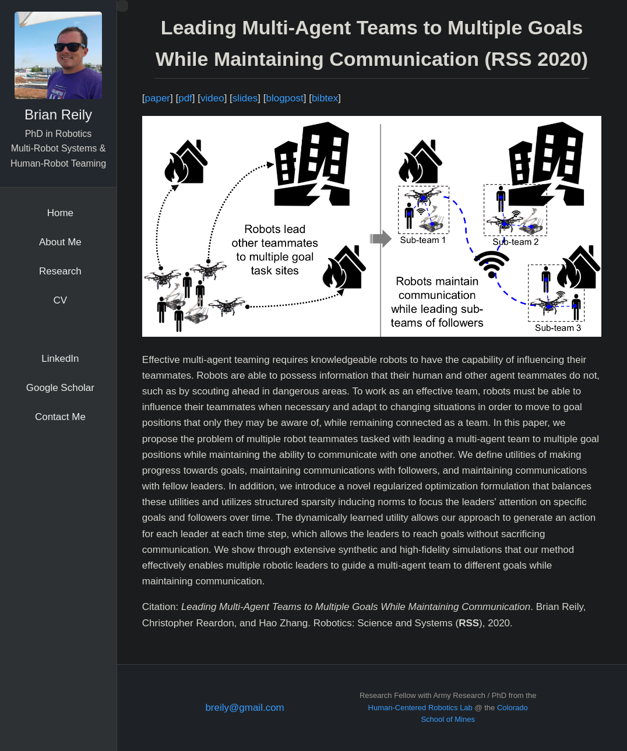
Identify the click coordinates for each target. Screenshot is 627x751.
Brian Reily (58, 114)
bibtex (325, 98)
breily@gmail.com (244, 707)
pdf (185, 98)
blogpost (284, 98)
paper (157, 98)
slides (245, 98)
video (212, 98)
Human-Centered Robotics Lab (420, 707)
